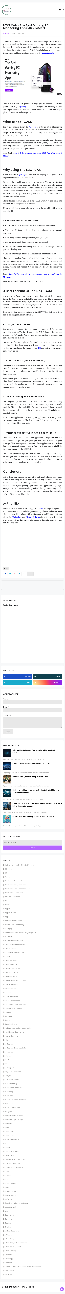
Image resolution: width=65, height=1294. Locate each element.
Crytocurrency (11, 978)
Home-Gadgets (11, 1038)
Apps (7, 918)
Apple (7, 910)
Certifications (10, 950)
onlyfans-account (12, 1133)
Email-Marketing (11, 998)
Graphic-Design (11, 1026)
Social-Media (10, 1197)
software (8, 1201)
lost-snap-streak (12, 1081)
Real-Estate (10, 1157)
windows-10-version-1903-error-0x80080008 (23, 1268)
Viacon (40, 508)
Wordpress (9, 1272)
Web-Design (10, 1241)
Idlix (6, 1042)
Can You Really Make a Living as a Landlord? (30, 779)
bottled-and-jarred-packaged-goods (21, 934)
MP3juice (8, 1113)
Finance (8, 1014)
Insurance (9, 1054)
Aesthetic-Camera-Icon (15, 883)
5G (6, 875)
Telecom (8, 1221)
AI (6, 902)
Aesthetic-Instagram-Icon (15, 887)
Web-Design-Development (16, 1245)
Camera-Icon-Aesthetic (15, 946)
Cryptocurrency (11, 974)
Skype (7, 1189)
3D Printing (9, 871)
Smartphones (10, 1193)
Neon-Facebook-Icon (14, 1117)
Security (8, 1177)
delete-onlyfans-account (15, 982)
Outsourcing (10, 1137)
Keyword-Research (13, 1073)
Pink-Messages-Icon (13, 1153)
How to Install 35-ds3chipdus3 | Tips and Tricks (31, 765)
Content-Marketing (13, 970)
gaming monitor (48, 53)
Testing (8, 1225)
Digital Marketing (33, 517)
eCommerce (10, 990)
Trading (8, 1229)
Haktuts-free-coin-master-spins (18, 1030)
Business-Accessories (14, 942)
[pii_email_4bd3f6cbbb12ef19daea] (20, 867)
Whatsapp (9, 1260)
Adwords (8, 879)
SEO (6, 1181)
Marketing (9, 1093)
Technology (10, 1217)
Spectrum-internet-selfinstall (16, 1205)
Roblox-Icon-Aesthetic (14, 1169)
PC (6, 1145)
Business (8, 938)
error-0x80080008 (12, 1002)
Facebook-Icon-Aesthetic (15, 1006)
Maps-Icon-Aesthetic (13, 1089)
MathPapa (9, 1097)
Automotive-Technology (15, 926)
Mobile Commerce (12, 1109)
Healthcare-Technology (15, 1034)
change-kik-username (14, 954)
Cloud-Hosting (11, 962)
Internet (8, 1058)
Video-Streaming (12, 1233)
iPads (7, 1062)
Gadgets (8, 1018)
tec (6, 1213)
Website (8, 1256)
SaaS (7, 1173)
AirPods (8, 906)
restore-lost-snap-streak (15, 1161)
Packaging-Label (12, 1141)
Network (8, 1125)
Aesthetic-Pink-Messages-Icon (17, 891)
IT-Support (9, 1070)
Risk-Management (12, 1165)
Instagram (9, 1046)
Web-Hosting (10, 1252)
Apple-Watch (10, 914)
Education (9, 994)
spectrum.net (10, 1209)
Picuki (7, 1149)
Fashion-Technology (13, 1010)
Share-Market (10, 1185)
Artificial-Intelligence (13, 922)
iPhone (8, 1066)
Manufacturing (11, 1085)
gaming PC (24, 107)
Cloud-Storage (11, 966)
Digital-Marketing (12, 986)
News (7, 1129)
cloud (7, 958)
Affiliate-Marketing (12, 898)
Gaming (8, 1022)
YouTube (8, 1276)
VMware (8, 1237)
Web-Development (13, 1249)
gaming (22, 175)
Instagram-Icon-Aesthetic (15, 1050)
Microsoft (9, 1105)
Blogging (8, 930)
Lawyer (8, 1077)
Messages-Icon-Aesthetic (15, 1101)
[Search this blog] (32, 844)
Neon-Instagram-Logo (14, 1121)
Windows (9, 1264)
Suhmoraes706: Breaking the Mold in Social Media (33, 818)
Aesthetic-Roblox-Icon (14, 894)
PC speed (33, 127)
